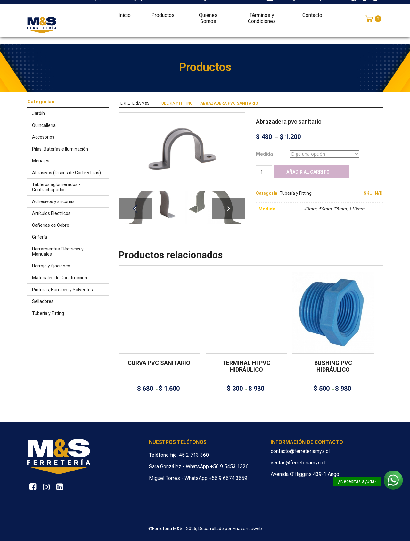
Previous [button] (135, 208)
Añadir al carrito (308, 172)
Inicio (125, 12)
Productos (163, 12)
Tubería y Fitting (176, 103)
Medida (264, 154)
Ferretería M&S (134, 103)
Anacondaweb (247, 528)
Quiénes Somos (208, 15)
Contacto (312, 12)
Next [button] (228, 208)
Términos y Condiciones (262, 15)
